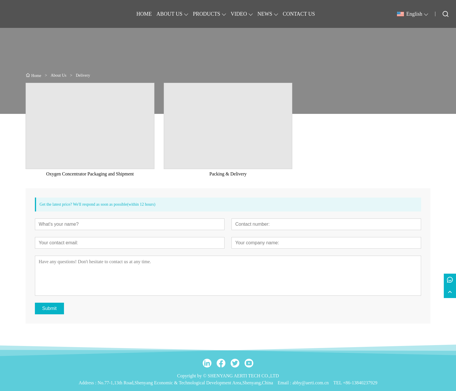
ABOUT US (169, 14)
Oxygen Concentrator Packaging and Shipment (90, 173)
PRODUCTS (206, 14)
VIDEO (239, 14)
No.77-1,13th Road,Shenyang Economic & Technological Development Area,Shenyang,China (185, 382)
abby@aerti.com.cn (310, 382)
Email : (285, 382)
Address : (88, 382)
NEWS (264, 14)
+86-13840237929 (360, 382)
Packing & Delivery (228, 173)
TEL (337, 382)
